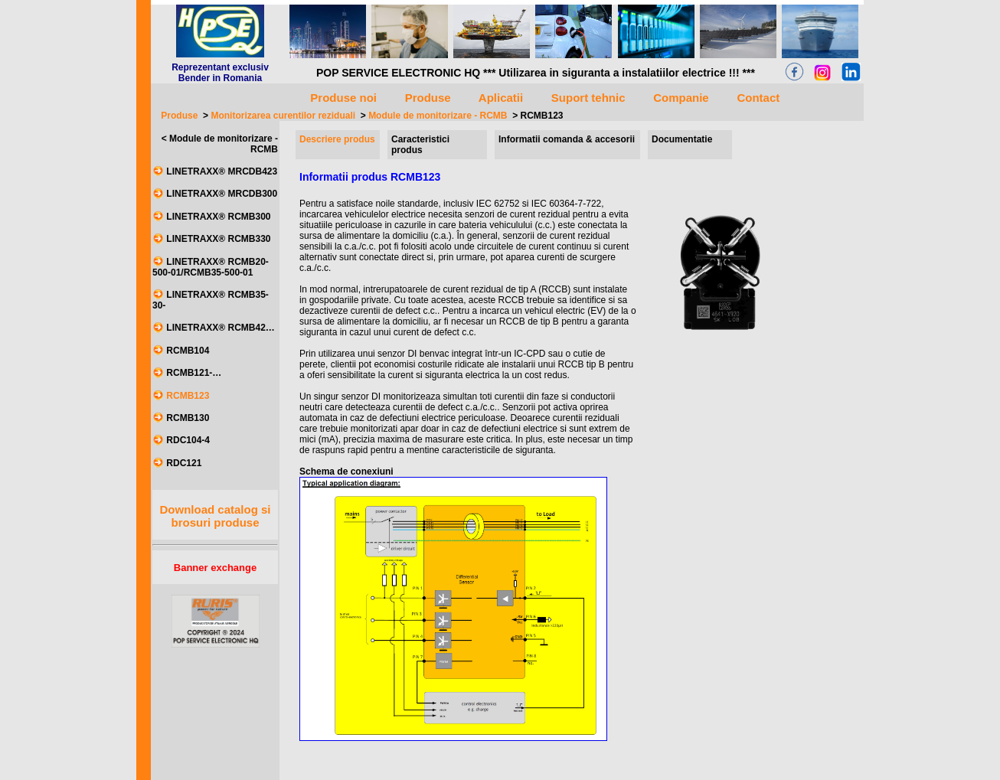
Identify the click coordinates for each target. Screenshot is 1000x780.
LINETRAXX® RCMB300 (218, 216)
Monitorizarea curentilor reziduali (283, 115)
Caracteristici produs (420, 144)
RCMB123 (542, 115)
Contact (758, 97)
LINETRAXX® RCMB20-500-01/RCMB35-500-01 (210, 267)
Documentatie (682, 139)
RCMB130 (187, 418)
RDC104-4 (188, 441)
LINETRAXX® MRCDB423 (221, 171)
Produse (179, 115)
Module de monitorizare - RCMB (437, 115)
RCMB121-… (193, 373)
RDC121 (183, 463)
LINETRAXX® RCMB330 (218, 239)
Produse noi (343, 97)
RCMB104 (187, 350)
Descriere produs (337, 139)
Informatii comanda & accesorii (566, 139)
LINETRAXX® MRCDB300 (221, 194)
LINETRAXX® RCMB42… (220, 328)
